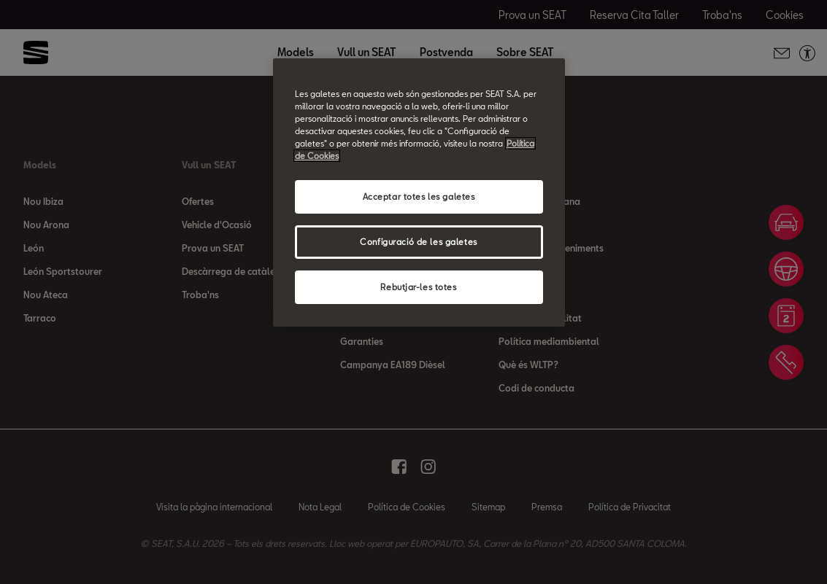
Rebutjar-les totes (418, 287)
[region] (419, 192)
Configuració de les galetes (418, 241)
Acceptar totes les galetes (419, 196)
